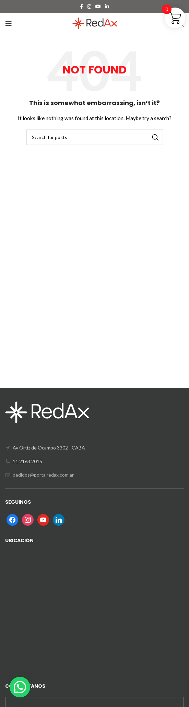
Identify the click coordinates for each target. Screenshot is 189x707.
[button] (20, 687)
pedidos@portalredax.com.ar (43, 475)
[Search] (94, 137)
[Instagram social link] (89, 6)
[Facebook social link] (81, 6)
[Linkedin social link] (107, 6)
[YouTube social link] (98, 6)
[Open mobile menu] (8, 23)
